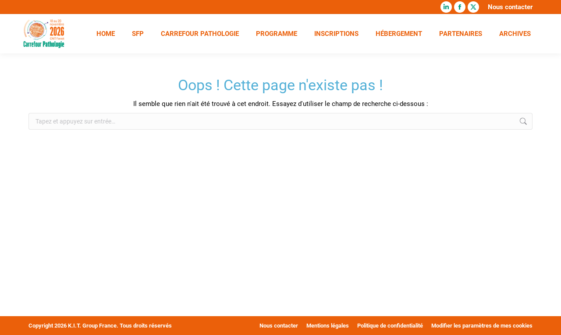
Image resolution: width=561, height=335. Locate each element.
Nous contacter (510, 7)
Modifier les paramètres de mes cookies (482, 325)
